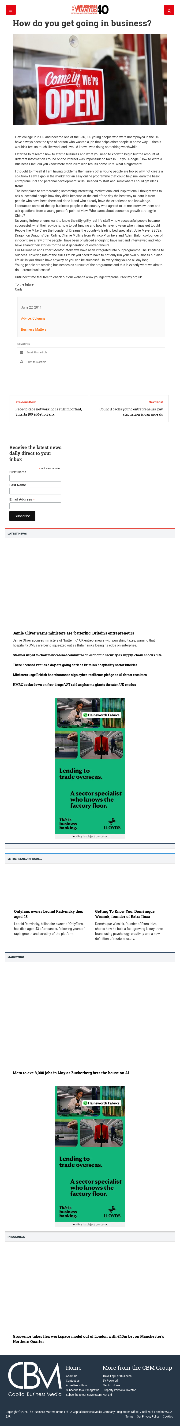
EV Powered (110, 1380)
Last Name (17, 485)
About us (71, 1376)
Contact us (72, 1380)
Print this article (31, 362)
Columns (38, 318)
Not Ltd (107, 1394)
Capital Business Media (87, 1412)
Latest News (17, 533)
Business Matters (34, 329)
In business (16, 1237)
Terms (129, 1416)
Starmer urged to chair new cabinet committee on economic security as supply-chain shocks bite (87, 655)
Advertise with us (76, 1385)
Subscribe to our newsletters (83, 1394)
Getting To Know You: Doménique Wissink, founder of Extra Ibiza (125, 914)
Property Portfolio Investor (119, 1390)
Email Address (22, 499)
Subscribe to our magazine (82, 1390)
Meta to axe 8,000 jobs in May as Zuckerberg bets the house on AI (71, 1072)
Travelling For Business (117, 1376)
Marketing (16, 957)
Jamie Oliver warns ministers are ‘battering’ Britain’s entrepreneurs (73, 633)
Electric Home (111, 1385)
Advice (26, 318)
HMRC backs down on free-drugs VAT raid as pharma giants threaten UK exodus (74, 684)
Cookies (168, 1416)
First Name (17, 472)
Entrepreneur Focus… (25, 858)
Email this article (32, 352)
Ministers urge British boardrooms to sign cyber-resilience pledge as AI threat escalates (80, 675)
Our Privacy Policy (148, 1416)
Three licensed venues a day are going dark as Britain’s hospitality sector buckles (75, 665)
